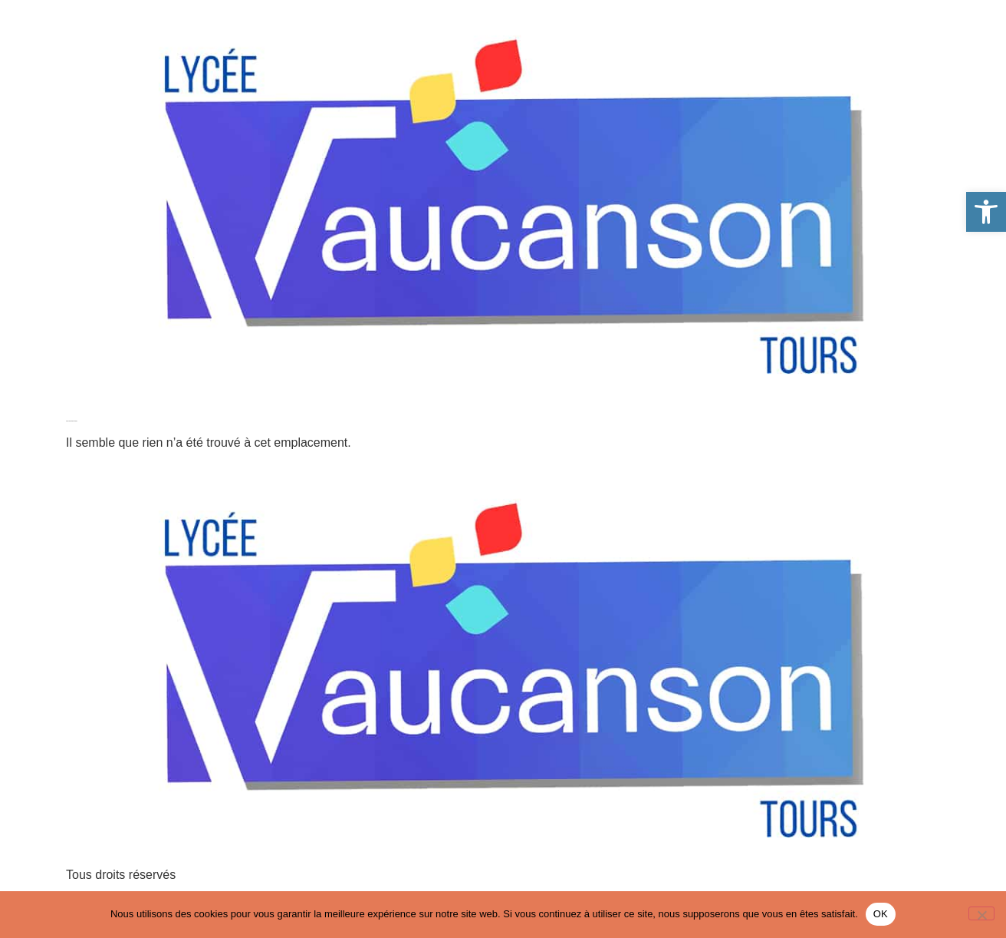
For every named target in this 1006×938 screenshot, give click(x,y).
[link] (986, 212)
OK (880, 914)
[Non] (981, 913)
